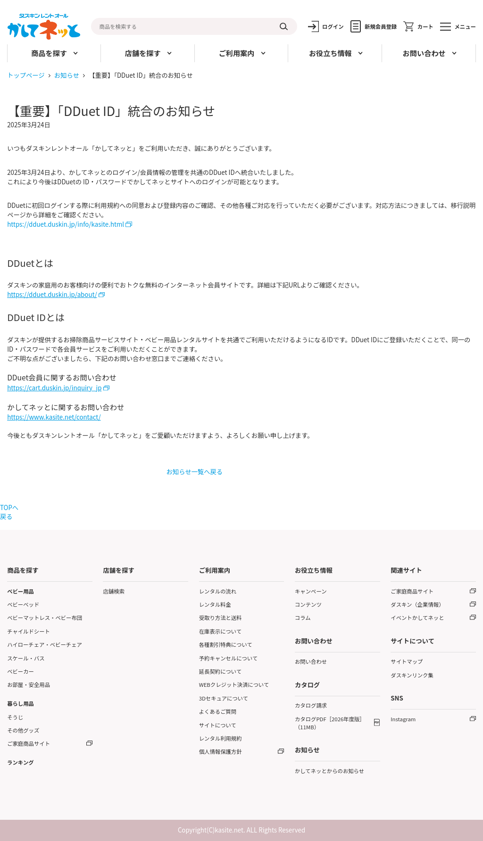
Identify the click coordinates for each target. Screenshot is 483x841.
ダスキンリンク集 (412, 675)
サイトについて (217, 725)
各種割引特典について (225, 644)
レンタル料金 (215, 604)
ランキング (20, 762)
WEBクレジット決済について (234, 684)
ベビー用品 (20, 591)
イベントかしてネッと (417, 617)
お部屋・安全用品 (28, 684)
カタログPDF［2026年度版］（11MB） (330, 723)
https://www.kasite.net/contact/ (54, 416)
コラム (303, 617)
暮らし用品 (20, 703)
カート (425, 26)
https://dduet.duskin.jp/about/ (52, 294)
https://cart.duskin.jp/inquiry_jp (54, 387)
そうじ (15, 717)
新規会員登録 (381, 26)
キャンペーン (311, 591)
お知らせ (66, 75)
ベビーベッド (23, 604)
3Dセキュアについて (223, 698)
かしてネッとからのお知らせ (329, 771)
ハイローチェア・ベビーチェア (44, 644)
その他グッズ (23, 730)
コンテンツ (308, 604)
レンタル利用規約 (220, 738)
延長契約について (220, 671)
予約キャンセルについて (228, 658)
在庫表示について (220, 631)
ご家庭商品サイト (28, 743)
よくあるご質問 (218, 711)
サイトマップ (407, 661)
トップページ (26, 75)
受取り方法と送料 (220, 617)
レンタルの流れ (218, 591)
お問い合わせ (311, 661)
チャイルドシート (28, 631)
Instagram (403, 719)
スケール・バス (26, 658)
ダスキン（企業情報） (417, 604)
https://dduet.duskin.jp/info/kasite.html (65, 224)
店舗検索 (113, 591)
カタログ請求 (311, 705)
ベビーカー (20, 671)
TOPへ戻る (9, 512)
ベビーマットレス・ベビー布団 (44, 617)
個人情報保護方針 (220, 751)
